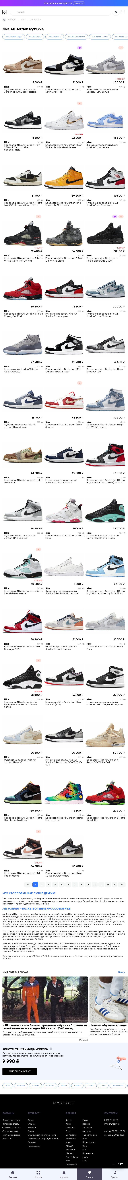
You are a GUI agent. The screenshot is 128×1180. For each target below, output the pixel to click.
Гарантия (6, 1139)
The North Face (89, 1135)
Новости (32, 1128)
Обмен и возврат (10, 1131)
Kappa (69, 1142)
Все (120, 972)
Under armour (88, 1142)
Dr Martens (71, 1135)
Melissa (69, 1154)
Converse (70, 1128)
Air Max (35, 1086)
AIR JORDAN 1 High (14, 37)
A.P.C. (84, 1150)
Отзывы (31, 1124)
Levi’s (85, 1157)
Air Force (21, 1086)
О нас (31, 1120)
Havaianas (71, 1139)
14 (114, 885)
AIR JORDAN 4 (55, 37)
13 (108, 885)
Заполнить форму (20, 1071)
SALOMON (87, 1128)
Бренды (12, 20)
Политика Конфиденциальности (43, 1139)
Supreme (86, 1131)
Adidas (69, 1120)
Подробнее (78, 3)
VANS (84, 1146)
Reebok (86, 1124)
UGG (84, 1139)
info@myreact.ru (111, 1124)
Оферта (32, 1142)
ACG (8, 1086)
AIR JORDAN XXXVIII (76, 37)
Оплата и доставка (11, 1128)
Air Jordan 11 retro (100, 37)
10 (95, 885)
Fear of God (118, 1086)
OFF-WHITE (71, 1165)
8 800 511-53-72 (111, 1120)
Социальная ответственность (42, 1135)
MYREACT (70, 1150)
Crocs (68, 1131)
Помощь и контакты (11, 1120)
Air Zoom (50, 1086)
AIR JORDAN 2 (35, 37)
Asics (68, 1124)
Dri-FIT (90, 1086)
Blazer (64, 1086)
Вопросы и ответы (10, 1124)
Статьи (31, 1131)
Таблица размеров (11, 1135)
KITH (84, 1161)
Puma (85, 1120)
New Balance (72, 1157)
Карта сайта (34, 1146)
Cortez (77, 1086)
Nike (23, 20)
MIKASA (69, 1146)
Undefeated (88, 1154)
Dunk (103, 1086)
